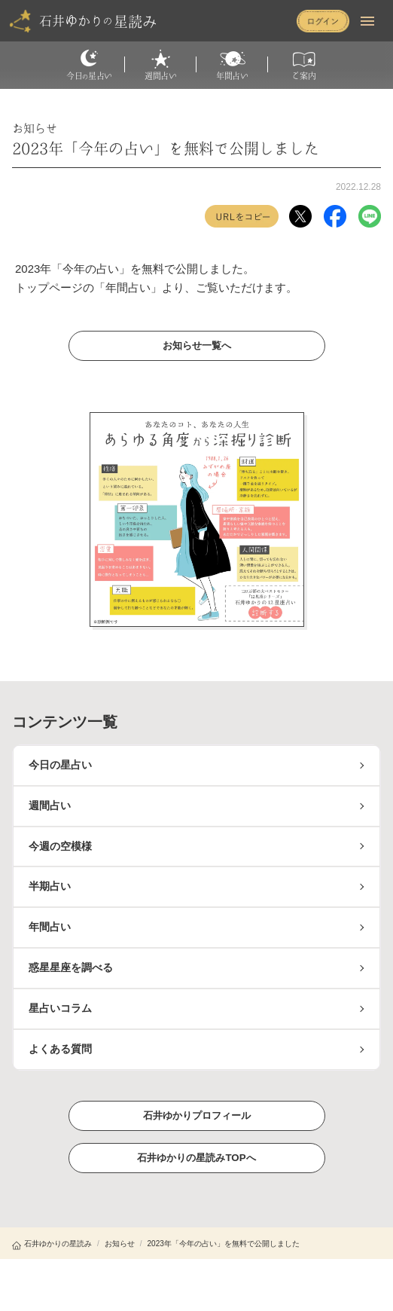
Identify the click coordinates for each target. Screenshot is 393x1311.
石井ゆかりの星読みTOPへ (196, 1157)
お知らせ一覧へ (196, 345)
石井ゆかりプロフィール (196, 1115)
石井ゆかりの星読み (52, 1243)
